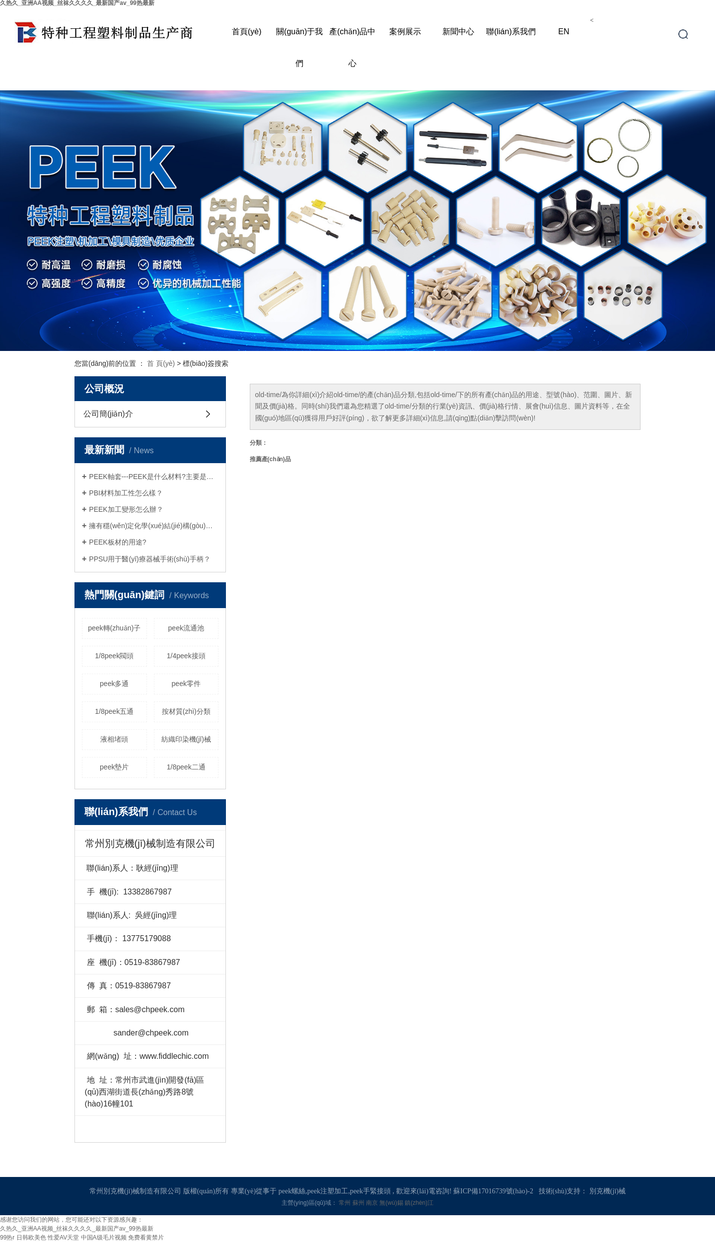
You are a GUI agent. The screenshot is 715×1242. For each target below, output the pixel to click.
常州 (345, 1202)
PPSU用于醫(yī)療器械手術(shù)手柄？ (149, 559)
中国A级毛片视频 (104, 1237)
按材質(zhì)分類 (186, 711)
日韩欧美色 (31, 1237)
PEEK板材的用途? (117, 542)
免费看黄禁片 (146, 1237)
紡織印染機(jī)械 (186, 739)
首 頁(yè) (161, 363)
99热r (7, 1237)
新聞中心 (458, 31)
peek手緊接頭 (370, 1191)
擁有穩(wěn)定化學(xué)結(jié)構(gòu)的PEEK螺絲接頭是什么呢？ (153, 526)
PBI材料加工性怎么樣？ (126, 493)
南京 (372, 1202)
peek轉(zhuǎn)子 (114, 628)
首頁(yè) (247, 31)
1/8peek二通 (186, 767)
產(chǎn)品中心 (352, 47)
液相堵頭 (114, 739)
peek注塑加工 (327, 1191)
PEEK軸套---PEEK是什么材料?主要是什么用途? (153, 477)
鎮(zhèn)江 (419, 1202)
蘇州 (359, 1202)
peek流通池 (186, 628)
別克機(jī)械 (607, 1191)
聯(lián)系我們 (511, 31)
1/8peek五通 (114, 711)
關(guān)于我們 (299, 47)
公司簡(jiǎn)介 (108, 414)
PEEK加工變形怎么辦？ (126, 509)
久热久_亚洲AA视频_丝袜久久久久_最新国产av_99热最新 (76, 1228)
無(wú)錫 (392, 1202)
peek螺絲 (292, 1191)
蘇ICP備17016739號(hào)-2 (493, 1191)
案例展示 (405, 31)
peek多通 (114, 684)
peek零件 (186, 684)
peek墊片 (114, 767)
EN (563, 31)
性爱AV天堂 (63, 1237)
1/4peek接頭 (186, 656)
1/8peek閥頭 (114, 656)
